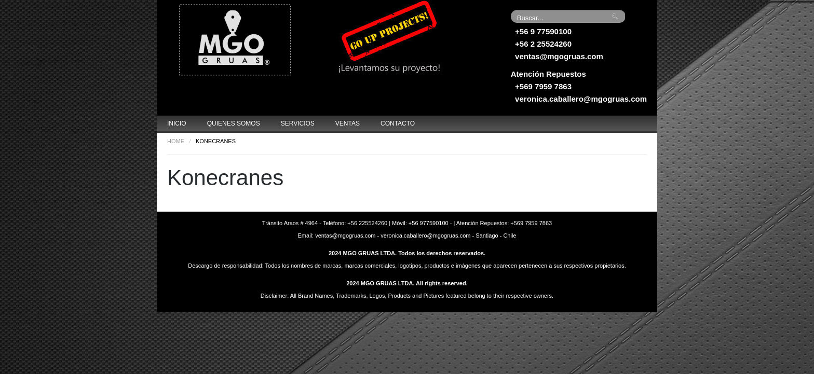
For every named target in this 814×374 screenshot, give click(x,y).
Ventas (347, 123)
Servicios (298, 123)
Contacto (398, 123)
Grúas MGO (235, 39)
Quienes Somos (233, 123)
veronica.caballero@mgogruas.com (581, 98)
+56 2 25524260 (543, 43)
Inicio (176, 123)
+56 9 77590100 (543, 31)
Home (175, 141)
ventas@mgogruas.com (559, 56)
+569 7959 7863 (543, 86)
